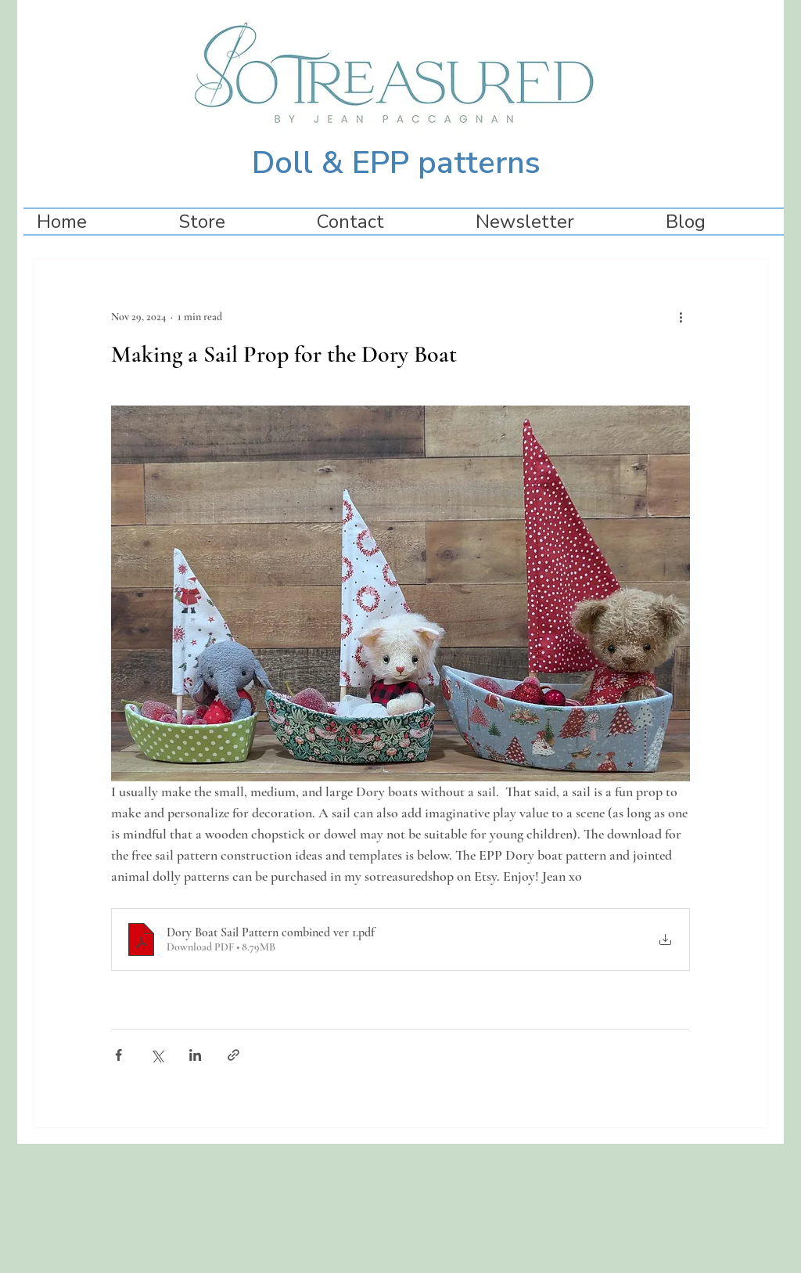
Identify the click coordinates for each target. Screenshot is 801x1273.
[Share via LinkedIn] (195, 1055)
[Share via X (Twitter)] (156, 1055)
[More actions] (680, 316)
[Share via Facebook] (118, 1055)
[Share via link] (233, 1055)
